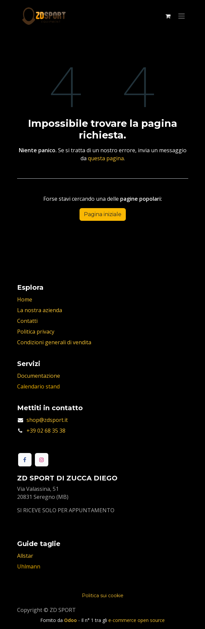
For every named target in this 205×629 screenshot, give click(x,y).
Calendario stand (38, 386)
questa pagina (106, 158)
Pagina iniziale (102, 214)
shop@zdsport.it (47, 420)
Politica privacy (35, 331)
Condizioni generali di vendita (54, 342)
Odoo (71, 620)
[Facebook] (25, 459)
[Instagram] (41, 459)
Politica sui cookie (102, 596)
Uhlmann (28, 566)
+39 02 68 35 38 (46, 430)
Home (24, 299)
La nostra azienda (39, 310)
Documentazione (38, 375)
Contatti (27, 321)
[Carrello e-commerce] (168, 16)
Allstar (25, 555)
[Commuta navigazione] (181, 16)
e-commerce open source (136, 620)
